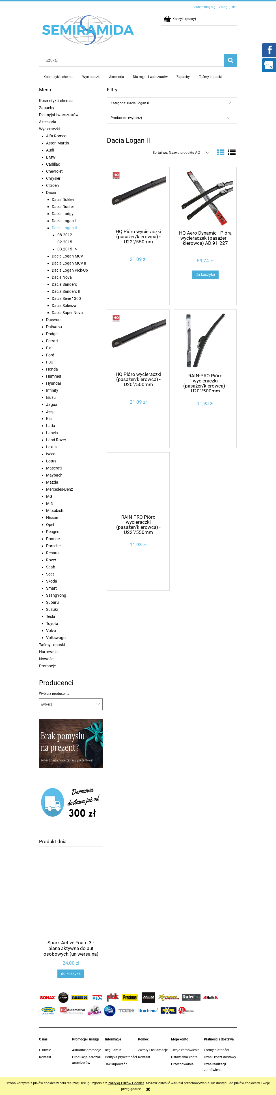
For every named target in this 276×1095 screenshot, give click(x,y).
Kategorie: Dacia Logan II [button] (130, 103)
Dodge (51, 334)
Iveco (50, 454)
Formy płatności (216, 1050)
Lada (50, 425)
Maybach (54, 475)
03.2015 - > (67, 249)
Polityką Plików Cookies (126, 1083)
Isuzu (51, 397)
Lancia (52, 432)
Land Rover (56, 440)
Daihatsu (54, 326)
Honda (52, 369)
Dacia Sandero (64, 284)
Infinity (52, 390)
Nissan (52, 517)
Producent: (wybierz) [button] (126, 118)
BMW (50, 157)
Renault (53, 553)
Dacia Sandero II (66, 291)
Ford (50, 355)
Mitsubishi (55, 510)
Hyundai (53, 383)
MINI (50, 503)
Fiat (49, 348)
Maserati (54, 468)
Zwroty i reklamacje (153, 1050)
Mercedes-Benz (59, 489)
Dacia (51, 192)
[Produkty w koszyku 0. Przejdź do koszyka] (180, 19)
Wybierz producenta (54, 694)
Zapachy (46, 107)
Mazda (52, 482)
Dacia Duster (63, 206)
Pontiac (53, 538)
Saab (50, 567)
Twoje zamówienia (185, 1050)
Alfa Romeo (56, 136)
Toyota (52, 623)
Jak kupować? (116, 1064)
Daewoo (53, 319)
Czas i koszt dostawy (220, 1057)
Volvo (51, 630)
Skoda (51, 581)
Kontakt (45, 1057)
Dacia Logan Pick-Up (70, 270)
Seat (50, 574)
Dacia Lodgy (63, 213)
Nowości (46, 659)
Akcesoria (47, 122)
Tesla (50, 616)
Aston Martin (57, 143)
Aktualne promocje (86, 1050)
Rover (51, 560)
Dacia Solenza (64, 305)
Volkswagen (57, 637)
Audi (50, 150)
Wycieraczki (49, 129)
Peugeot (53, 531)
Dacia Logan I (64, 220)
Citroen (52, 185)
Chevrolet (54, 171)
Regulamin (113, 1050)
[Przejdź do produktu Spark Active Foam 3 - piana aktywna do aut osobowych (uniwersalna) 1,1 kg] (70, 906)
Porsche (53, 546)
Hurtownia (48, 652)
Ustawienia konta (184, 1057)
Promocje (47, 666)
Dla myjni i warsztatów (59, 114)
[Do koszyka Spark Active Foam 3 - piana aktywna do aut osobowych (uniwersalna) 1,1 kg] (70, 974)
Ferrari (52, 341)
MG (49, 496)
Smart (51, 588)
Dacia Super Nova (67, 312)
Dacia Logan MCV (67, 256)
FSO (49, 362)
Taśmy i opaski (52, 644)
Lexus (51, 447)
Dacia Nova (62, 277)
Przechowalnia (182, 1064)
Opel (50, 524)
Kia (49, 418)
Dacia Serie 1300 (66, 298)
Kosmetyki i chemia (56, 100)
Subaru (52, 602)
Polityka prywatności (121, 1057)
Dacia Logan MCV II (69, 263)
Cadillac (53, 164)
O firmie (45, 1050)
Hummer (53, 376)
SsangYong (56, 595)
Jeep (50, 411)
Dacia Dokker (63, 199)
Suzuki (52, 609)
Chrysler (53, 178)
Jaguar (52, 404)
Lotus (51, 461)
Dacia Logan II (64, 228)
